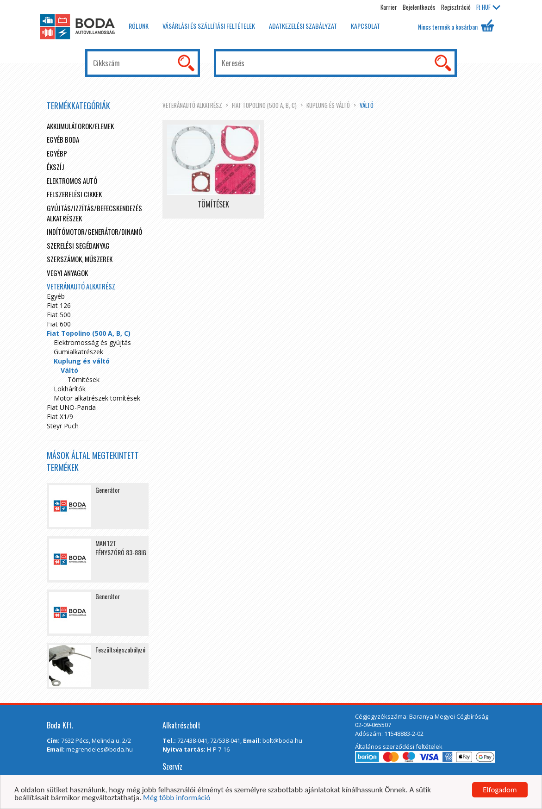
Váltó (367, 105)
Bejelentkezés (419, 7)
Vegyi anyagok (67, 273)
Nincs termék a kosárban (456, 25)
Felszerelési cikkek (74, 194)
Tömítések (84, 379)
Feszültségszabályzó (120, 649)
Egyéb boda (63, 139)
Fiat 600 (59, 324)
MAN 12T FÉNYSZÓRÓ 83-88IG (120, 547)
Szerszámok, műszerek (79, 259)
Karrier (388, 7)
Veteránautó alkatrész (192, 105)
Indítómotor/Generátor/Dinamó (94, 231)
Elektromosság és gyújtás (92, 342)
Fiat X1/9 (60, 416)
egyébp (57, 153)
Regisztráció (456, 7)
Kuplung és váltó (328, 105)
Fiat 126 (59, 305)
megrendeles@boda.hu (99, 749)
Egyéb (56, 296)
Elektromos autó (72, 181)
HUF (488, 7)
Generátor (107, 490)
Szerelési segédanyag (78, 245)
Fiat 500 (59, 314)
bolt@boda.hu (282, 740)
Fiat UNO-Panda (71, 407)
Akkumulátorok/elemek (80, 126)
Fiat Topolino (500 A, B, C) (264, 105)
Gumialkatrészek (78, 351)
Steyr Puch (63, 425)
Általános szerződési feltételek (398, 746)
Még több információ (176, 798)
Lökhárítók (70, 388)
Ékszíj (55, 167)
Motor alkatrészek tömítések (97, 398)
